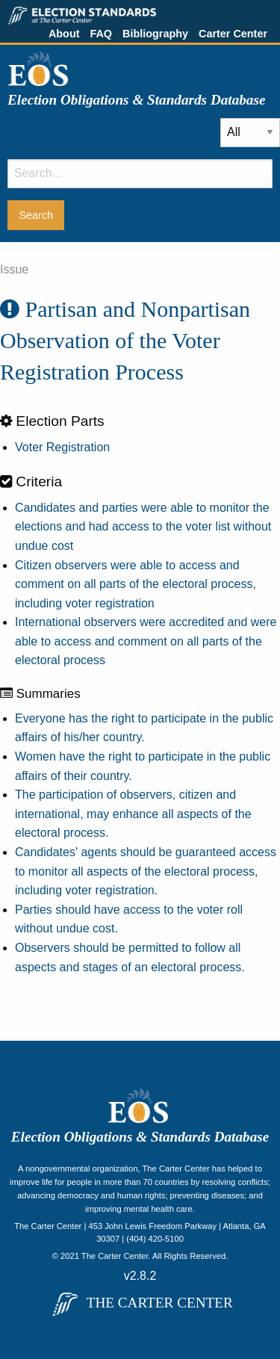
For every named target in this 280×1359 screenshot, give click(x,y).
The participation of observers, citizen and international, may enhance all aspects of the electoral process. (133, 813)
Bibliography (155, 34)
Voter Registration (62, 447)
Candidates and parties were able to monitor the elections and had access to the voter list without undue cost (143, 526)
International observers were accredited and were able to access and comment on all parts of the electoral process (145, 641)
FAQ (101, 34)
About (64, 34)
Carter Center (233, 34)
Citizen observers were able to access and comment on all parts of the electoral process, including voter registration (135, 584)
